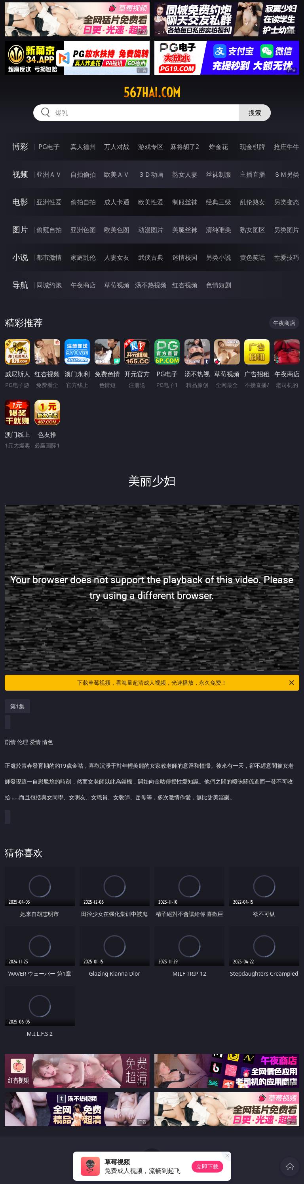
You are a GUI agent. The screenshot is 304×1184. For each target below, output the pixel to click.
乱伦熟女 (252, 202)
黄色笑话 (252, 257)
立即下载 (207, 1166)
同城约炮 (49, 285)
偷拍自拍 (83, 202)
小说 (20, 257)
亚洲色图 (83, 229)
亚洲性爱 (49, 202)
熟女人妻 (185, 174)
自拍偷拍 (83, 174)
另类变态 (286, 202)
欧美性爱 (150, 202)
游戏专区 (150, 146)
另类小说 (218, 257)
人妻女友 (116, 257)
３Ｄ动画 (150, 174)
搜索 (255, 112)
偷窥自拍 (49, 229)
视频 (20, 174)
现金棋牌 (252, 146)
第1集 (17, 706)
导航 (20, 284)
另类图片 (286, 229)
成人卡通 (116, 202)
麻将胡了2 (184, 146)
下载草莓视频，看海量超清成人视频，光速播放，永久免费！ (186, 682)
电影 (20, 201)
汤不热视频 (151, 285)
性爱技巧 (286, 257)
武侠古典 (150, 257)
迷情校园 (185, 257)
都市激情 (49, 257)
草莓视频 (116, 285)
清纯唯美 (218, 229)
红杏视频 (185, 285)
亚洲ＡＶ (49, 174)
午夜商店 (83, 285)
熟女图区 (252, 229)
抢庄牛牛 (286, 146)
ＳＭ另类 (286, 174)
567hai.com (152, 92)
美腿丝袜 (185, 229)
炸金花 (218, 146)
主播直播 (252, 174)
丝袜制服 (218, 174)
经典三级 (218, 202)
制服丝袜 (185, 202)
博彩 (20, 146)
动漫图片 (150, 229)
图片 (20, 229)
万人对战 (116, 146)
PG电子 (48, 146)
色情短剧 (218, 285)
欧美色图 (116, 229)
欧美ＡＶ (116, 174)
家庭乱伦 (83, 257)
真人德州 (83, 146)
